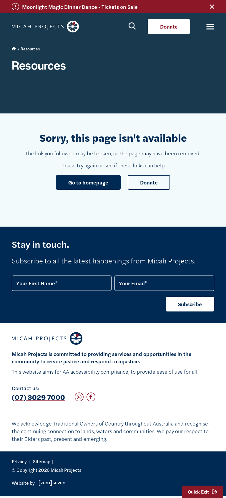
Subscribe (190, 304)
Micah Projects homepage (47, 27)
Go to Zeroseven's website (52, 483)
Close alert (212, 6)
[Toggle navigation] (207, 26)
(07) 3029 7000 (38, 397)
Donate (169, 26)
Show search (132, 25)
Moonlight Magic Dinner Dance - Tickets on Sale (80, 6)
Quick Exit (202, 491)
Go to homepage (88, 182)
